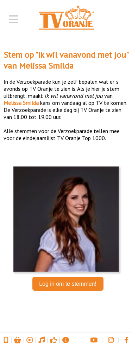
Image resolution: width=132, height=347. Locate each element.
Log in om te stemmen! (67, 284)
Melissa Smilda (46, 65)
